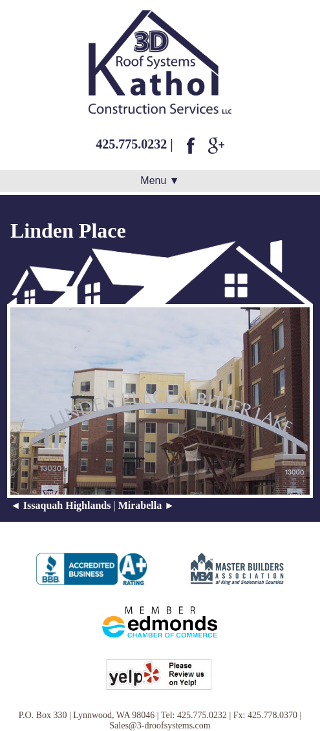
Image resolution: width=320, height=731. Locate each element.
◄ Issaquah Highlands (60, 505)
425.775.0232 (131, 144)
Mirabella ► (146, 505)
